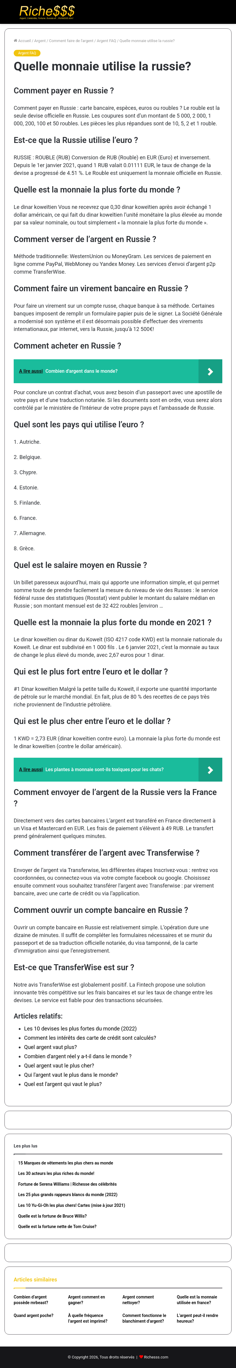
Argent (40, 40)
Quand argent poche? (33, 1315)
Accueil (22, 40)
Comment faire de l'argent (71, 40)
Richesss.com (156, 1357)
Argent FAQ (106, 40)
